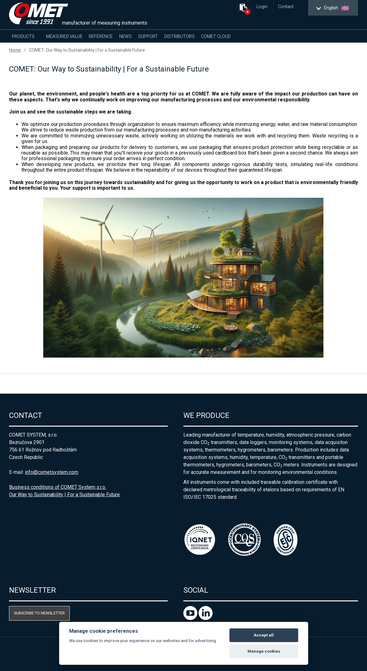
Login (261, 6)
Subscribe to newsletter (39, 613)
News (125, 36)
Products (23, 36)
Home (15, 50)
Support (148, 36)
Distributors (179, 36)
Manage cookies (263, 651)
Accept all (264, 635)
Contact (286, 6)
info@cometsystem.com (51, 472)
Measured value (64, 36)
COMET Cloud (216, 36)
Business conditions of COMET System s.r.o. (57, 487)
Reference (101, 36)
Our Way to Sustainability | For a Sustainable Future (64, 494)
